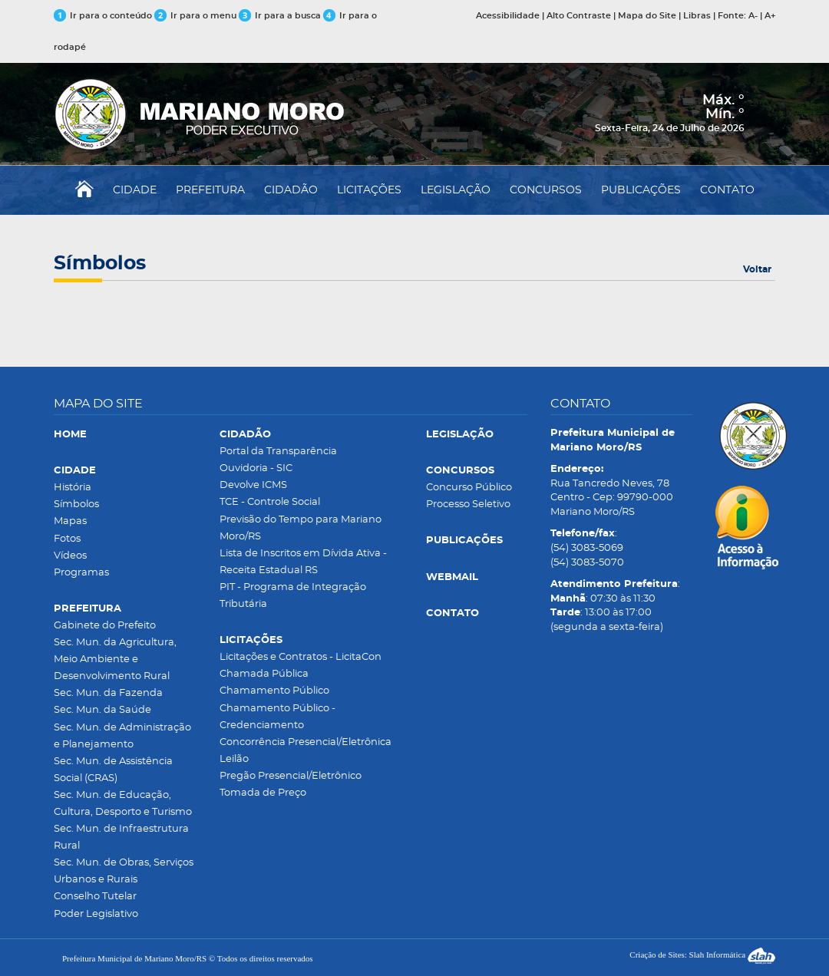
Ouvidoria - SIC (256, 468)
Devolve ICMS (253, 485)
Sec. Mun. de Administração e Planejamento (122, 736)
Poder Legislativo (96, 914)
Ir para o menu (196, 16)
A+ (770, 16)
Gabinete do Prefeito (105, 626)
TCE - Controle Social (270, 502)
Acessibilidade (508, 16)
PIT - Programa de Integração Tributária (293, 595)
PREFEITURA (210, 190)
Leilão (234, 759)
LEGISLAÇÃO (455, 190)
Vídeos (70, 556)
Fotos (67, 539)
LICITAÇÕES (369, 190)
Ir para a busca (280, 16)
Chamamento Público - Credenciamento (277, 717)
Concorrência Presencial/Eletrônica (305, 742)
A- (753, 16)
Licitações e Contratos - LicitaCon (300, 657)
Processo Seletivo (468, 504)
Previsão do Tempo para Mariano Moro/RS (300, 528)
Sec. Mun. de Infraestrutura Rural (121, 837)
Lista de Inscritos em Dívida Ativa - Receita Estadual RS (303, 562)
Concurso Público (469, 488)
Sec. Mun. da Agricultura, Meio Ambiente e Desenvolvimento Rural (115, 659)
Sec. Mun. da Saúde (102, 710)
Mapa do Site (647, 16)
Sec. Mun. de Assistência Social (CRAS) (113, 770)
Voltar (757, 269)
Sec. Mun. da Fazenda (108, 693)
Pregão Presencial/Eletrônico (291, 776)
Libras (697, 16)
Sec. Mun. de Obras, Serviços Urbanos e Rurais (123, 871)
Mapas (70, 521)
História (72, 488)
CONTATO (727, 190)
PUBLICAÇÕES (641, 190)
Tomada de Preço (263, 793)
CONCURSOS (546, 190)
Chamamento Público (274, 691)
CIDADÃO (291, 190)
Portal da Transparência (278, 452)
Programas (81, 573)
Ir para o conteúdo (103, 16)
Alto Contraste (579, 16)
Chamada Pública (264, 674)
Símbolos (76, 504)
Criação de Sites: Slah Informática (702, 954)
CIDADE (135, 190)
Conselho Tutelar (95, 897)
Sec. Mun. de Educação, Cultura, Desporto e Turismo (123, 803)
